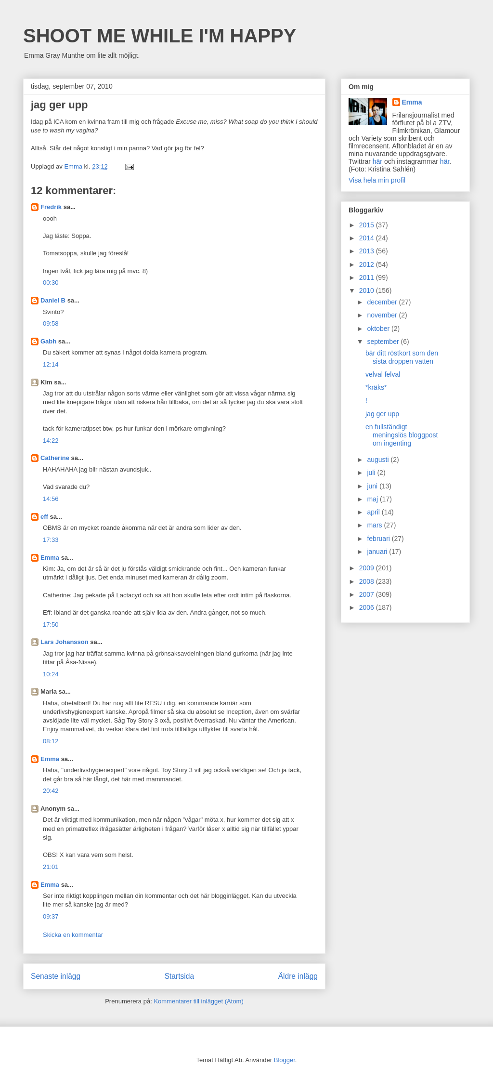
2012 (367, 264)
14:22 (51, 440)
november (383, 315)
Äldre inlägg (298, 976)
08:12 (51, 741)
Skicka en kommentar (73, 934)
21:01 (51, 866)
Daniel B (52, 300)
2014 (367, 238)
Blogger (284, 1060)
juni (373, 486)
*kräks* (376, 387)
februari (379, 538)
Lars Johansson (64, 641)
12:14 (51, 364)
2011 (367, 277)
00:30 (51, 282)
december (383, 302)
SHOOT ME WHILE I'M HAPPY (159, 35)
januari (378, 551)
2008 (367, 581)
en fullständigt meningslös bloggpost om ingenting (401, 435)
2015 (367, 225)
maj (373, 499)
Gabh (48, 341)
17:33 (51, 539)
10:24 (51, 674)
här (377, 161)
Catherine (54, 457)
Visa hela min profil (377, 180)
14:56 (51, 498)
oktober (379, 328)
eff (44, 516)
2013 (367, 251)
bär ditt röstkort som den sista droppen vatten (401, 357)
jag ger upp (382, 414)
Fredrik (51, 207)
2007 (367, 594)
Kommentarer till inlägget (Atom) (198, 1001)
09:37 (51, 916)
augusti (378, 459)
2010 (367, 290)
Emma (49, 557)
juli (372, 472)
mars (375, 525)
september (384, 341)
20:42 (51, 790)
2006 (367, 607)
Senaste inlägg (55, 976)
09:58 (51, 323)
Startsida (180, 976)
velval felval (382, 374)
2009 (367, 568)
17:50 (51, 624)
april (374, 512)
